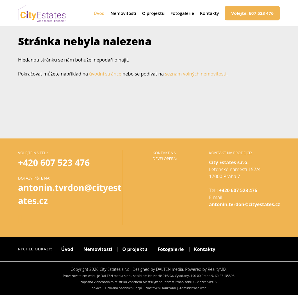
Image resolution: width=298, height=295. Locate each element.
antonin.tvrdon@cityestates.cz (244, 204)
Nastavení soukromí (161, 288)
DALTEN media (169, 269)
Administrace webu (193, 288)
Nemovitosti (123, 13)
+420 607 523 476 (54, 162)
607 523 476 (252, 13)
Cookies (96, 288)
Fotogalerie (182, 13)
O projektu (153, 13)
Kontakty (209, 13)
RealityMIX (217, 269)
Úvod (99, 13)
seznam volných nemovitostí (195, 74)
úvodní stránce (105, 74)
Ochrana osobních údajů (123, 288)
